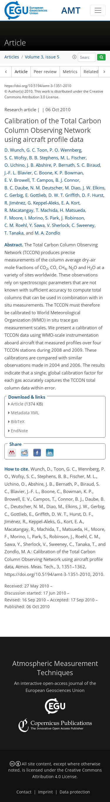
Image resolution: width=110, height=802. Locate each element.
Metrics (70, 71)
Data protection (75, 792)
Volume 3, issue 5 (42, 57)
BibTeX (17, 421)
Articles (11, 57)
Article (21, 71)
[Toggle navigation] (98, 10)
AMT (70, 10)
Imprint (45, 792)
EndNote (19, 430)
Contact (23, 792)
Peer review (45, 71)
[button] (74, 57)
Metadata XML (25, 412)
